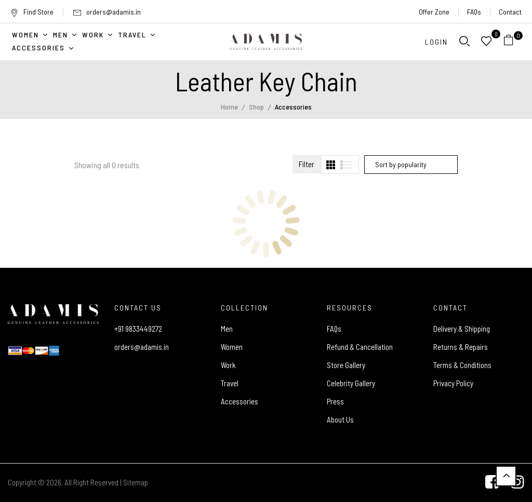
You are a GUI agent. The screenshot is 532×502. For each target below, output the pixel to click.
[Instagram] (517, 483)
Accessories (239, 401)
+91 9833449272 (138, 328)
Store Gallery (346, 365)
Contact (510, 11)
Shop (256, 106)
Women (232, 346)
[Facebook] (492, 483)
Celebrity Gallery (351, 383)
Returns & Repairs (460, 346)
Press (335, 401)
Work (228, 365)
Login (436, 41)
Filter (306, 164)
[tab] (330, 164)
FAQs (474, 11)
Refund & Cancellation (360, 346)
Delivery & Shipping (461, 328)
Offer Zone (434, 11)
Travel (229, 383)
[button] (512, 42)
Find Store (32, 11)
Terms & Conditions (462, 365)
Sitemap (135, 482)
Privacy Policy (453, 383)
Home (229, 106)
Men (227, 328)
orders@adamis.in (113, 11)
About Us (340, 419)
